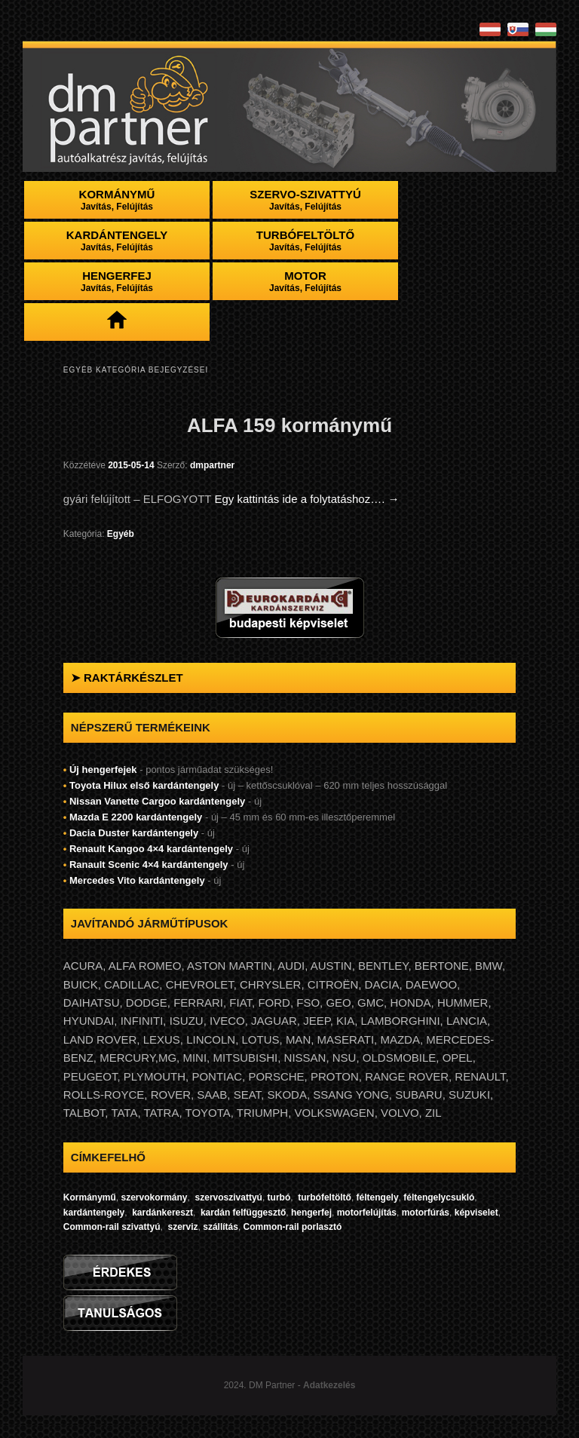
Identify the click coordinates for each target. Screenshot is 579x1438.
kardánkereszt (162, 1212)
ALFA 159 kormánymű (289, 425)
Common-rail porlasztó (293, 1227)
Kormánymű (117, 200)
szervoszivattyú (228, 1197)
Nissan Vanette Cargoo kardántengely (157, 801)
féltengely (378, 1197)
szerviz (183, 1227)
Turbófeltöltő (305, 240)
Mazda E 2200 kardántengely (135, 817)
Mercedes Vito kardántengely (137, 880)
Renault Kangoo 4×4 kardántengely (151, 848)
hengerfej (310, 1212)
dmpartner (212, 465)
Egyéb (120, 534)
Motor (305, 281)
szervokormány (154, 1197)
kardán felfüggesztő (243, 1212)
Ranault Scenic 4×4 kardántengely (148, 864)
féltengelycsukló (438, 1197)
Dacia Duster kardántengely (133, 833)
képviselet (476, 1212)
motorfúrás (424, 1212)
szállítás (220, 1227)
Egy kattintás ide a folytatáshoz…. (306, 498)
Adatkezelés (329, 1385)
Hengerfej (117, 281)
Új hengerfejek (103, 769)
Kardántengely (116, 240)
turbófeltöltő (324, 1197)
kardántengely (93, 1212)
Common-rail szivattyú (112, 1227)
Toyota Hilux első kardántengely (144, 785)
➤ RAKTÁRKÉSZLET (127, 677)
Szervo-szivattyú (305, 200)
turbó (279, 1197)
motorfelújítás (367, 1212)
